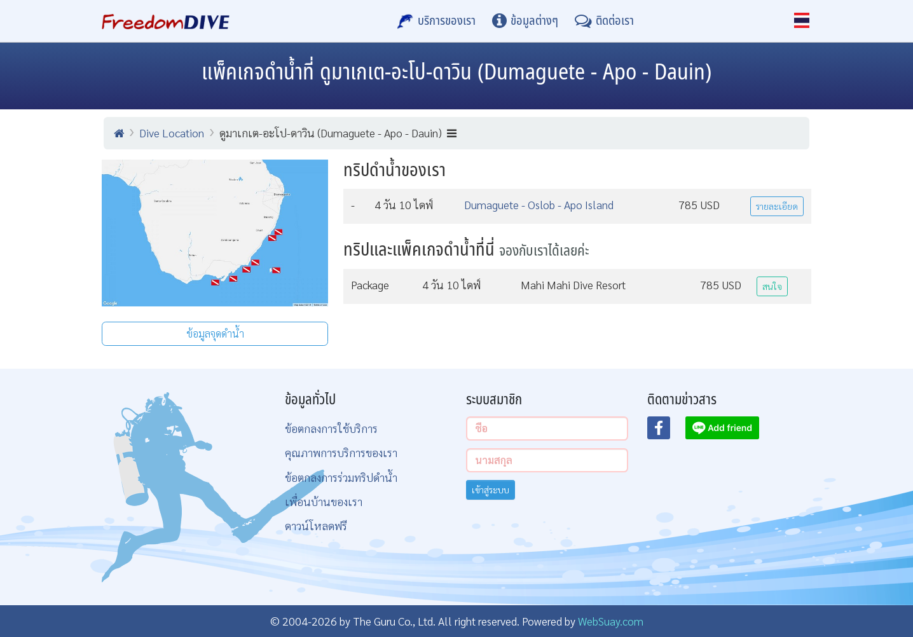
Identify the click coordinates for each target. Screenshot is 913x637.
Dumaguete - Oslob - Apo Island (539, 204)
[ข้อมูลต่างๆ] (525, 21)
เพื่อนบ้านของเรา (323, 501)
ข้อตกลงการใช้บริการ (331, 428)
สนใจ (772, 286)
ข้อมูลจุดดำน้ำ (215, 333)
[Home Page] (166, 21)
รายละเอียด (777, 206)
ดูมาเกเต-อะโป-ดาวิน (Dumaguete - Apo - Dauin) (337, 132)
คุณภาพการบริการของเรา (341, 452)
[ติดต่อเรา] (604, 21)
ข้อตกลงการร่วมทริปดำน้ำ (341, 477)
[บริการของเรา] (436, 21)
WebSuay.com (610, 620)
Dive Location (171, 132)
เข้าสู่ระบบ (490, 489)
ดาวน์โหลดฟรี (316, 525)
